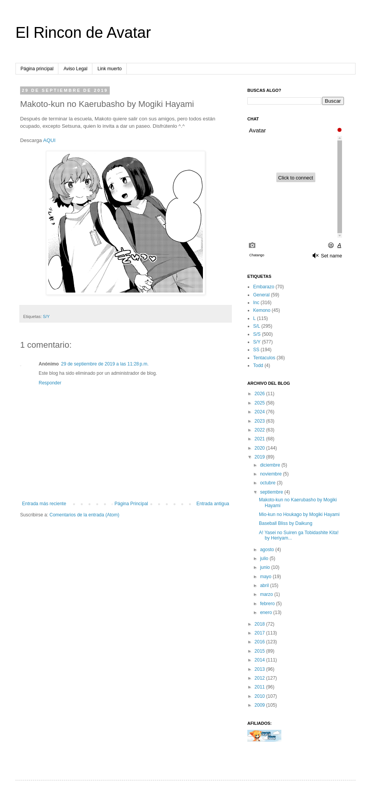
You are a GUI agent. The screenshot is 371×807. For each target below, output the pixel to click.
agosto (267, 549)
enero (266, 612)
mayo (266, 576)
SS (256, 349)
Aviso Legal (75, 68)
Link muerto (109, 68)
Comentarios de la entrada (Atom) (84, 515)
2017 (260, 633)
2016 (260, 642)
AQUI (49, 140)
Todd (258, 365)
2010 (260, 696)
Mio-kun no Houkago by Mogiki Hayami (299, 514)
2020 (260, 448)
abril (265, 585)
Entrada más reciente (44, 503)
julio (265, 558)
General (261, 295)
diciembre (270, 465)
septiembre (272, 492)
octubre (268, 483)
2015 (260, 651)
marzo (267, 594)
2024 (260, 411)
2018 (260, 624)
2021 (260, 439)
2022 (260, 430)
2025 (260, 403)
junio (265, 567)
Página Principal (131, 503)
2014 (260, 660)
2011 (260, 687)
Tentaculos (264, 357)
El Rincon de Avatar (83, 32)
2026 (260, 393)
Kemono (262, 310)
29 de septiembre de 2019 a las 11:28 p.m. (105, 364)
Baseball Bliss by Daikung (285, 523)
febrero (268, 603)
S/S (256, 334)
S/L (256, 326)
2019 (260, 457)
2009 (260, 705)
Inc (256, 302)
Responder (50, 383)
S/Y (46, 316)
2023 (260, 421)
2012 (260, 678)
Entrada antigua (212, 503)
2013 (260, 669)
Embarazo (263, 286)
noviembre (271, 474)
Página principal (36, 68)
